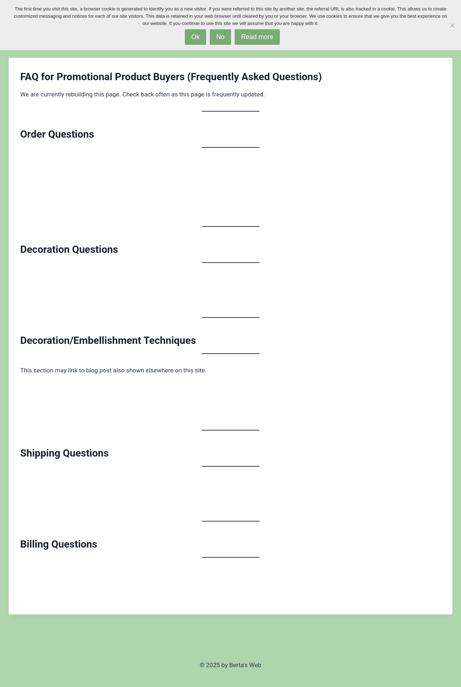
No (220, 36)
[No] (452, 25)
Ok (195, 36)
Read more (257, 36)
